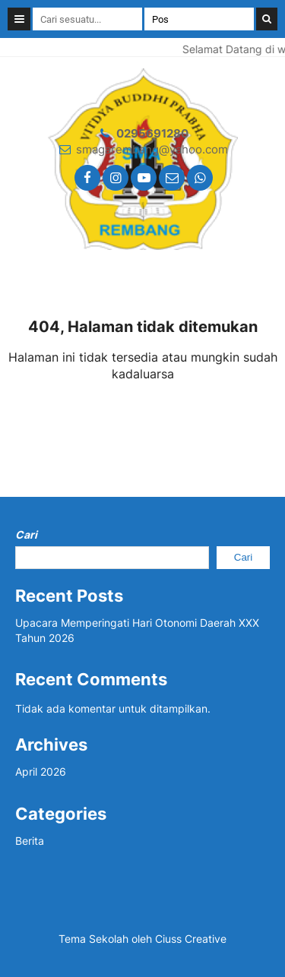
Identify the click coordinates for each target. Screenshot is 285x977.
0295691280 (152, 133)
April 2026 (40, 771)
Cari (26, 534)
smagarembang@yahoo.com (152, 149)
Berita (29, 840)
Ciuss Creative (190, 938)
